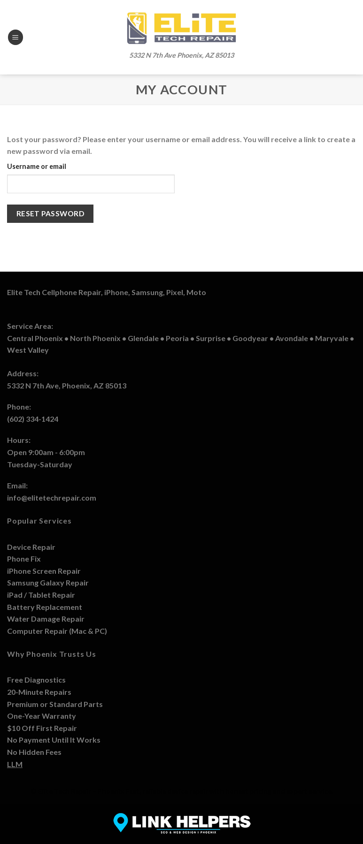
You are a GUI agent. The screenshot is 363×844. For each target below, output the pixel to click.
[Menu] (15, 37)
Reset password (50, 213)
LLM (15, 764)
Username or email (36, 166)
